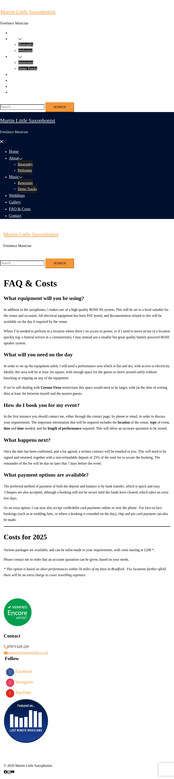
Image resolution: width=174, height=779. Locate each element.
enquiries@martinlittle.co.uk (27, 653)
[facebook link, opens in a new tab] (5, 771)
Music (13, 56)
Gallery (14, 80)
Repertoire (25, 62)
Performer (25, 50)
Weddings (16, 74)
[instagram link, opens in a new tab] (9, 771)
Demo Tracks (27, 68)
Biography (25, 44)
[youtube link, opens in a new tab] (12, 771)
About (13, 39)
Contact (14, 92)
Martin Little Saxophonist (28, 12)
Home (13, 33)
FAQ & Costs (19, 86)
